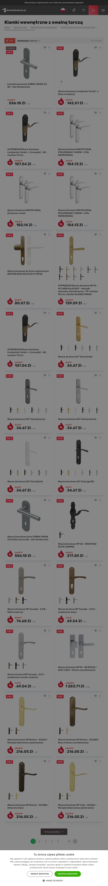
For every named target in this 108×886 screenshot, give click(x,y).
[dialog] (54, 443)
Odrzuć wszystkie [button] (40, 874)
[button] (54, 880)
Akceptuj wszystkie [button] (68, 874)
